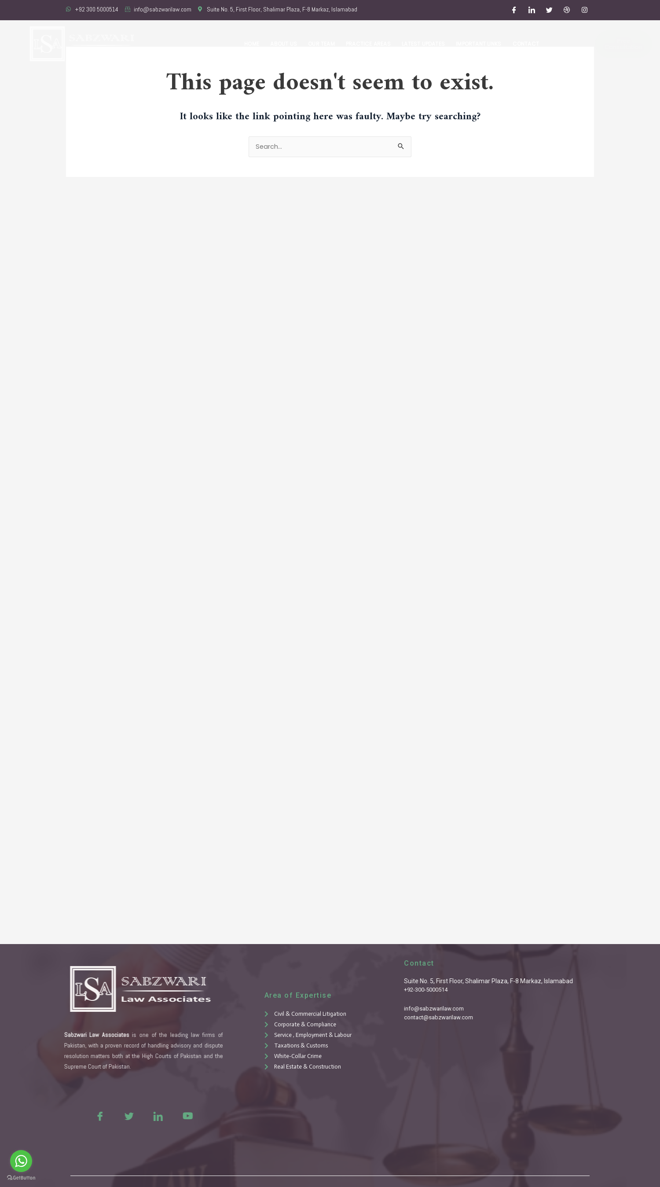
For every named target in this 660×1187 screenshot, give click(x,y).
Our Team (324, 44)
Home (255, 44)
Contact (526, 44)
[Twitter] (549, 10)
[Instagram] (584, 10)
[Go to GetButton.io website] (21, 1178)
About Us (286, 44)
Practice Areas (370, 44)
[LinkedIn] (532, 10)
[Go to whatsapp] (21, 1161)
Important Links (479, 44)
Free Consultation (598, 44)
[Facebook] (514, 10)
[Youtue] (167, 1116)
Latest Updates (424, 44)
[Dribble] (567, 10)
